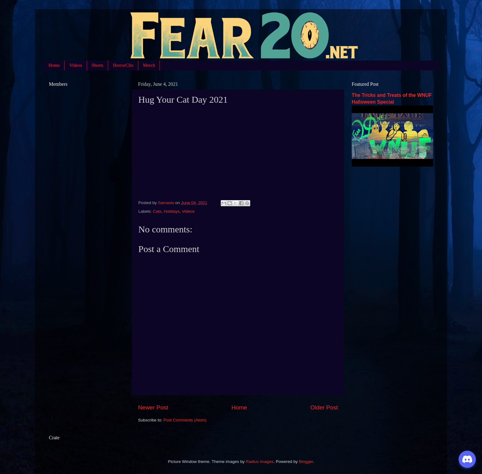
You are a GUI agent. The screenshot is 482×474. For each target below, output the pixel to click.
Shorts (97, 65)
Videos (75, 65)
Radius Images (260, 461)
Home (54, 65)
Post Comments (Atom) (185, 420)
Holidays (172, 211)
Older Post (324, 407)
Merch (149, 65)
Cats (157, 211)
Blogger (306, 461)
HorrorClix (123, 65)
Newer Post (153, 407)
